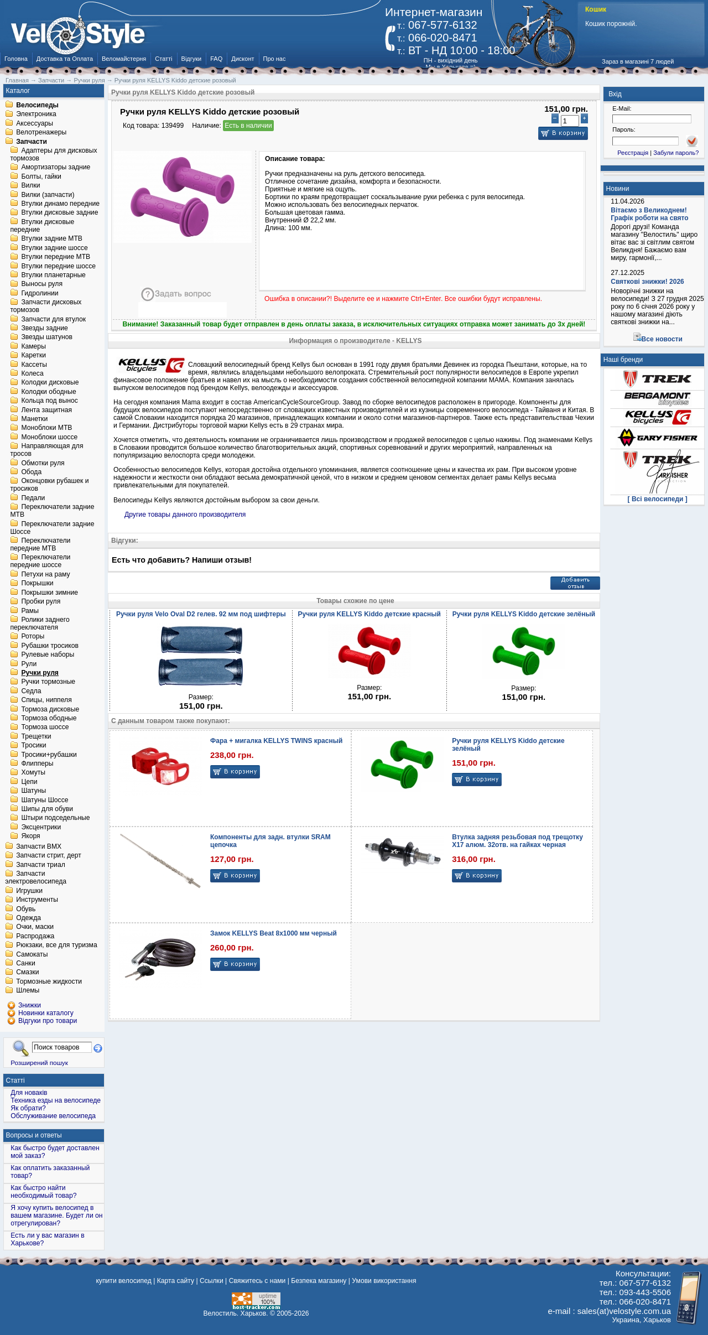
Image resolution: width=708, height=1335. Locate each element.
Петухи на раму (45, 574)
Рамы (30, 611)
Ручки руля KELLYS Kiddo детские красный (369, 614)
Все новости (662, 339)
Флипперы (37, 763)
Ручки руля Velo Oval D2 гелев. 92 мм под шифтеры (201, 614)
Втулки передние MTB (55, 257)
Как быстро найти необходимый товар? (43, 1191)
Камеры (33, 346)
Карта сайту (175, 1281)
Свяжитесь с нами (257, 1281)
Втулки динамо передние (60, 203)
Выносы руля (42, 284)
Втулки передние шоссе (58, 266)
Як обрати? (28, 1108)
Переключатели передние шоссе (40, 561)
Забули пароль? (676, 152)
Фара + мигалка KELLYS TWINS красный (276, 741)
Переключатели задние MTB (52, 511)
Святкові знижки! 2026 (647, 281)
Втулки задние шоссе (54, 248)
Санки (25, 963)
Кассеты (34, 364)
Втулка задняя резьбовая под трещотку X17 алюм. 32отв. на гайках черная (517, 841)
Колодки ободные (48, 392)
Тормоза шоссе (45, 727)
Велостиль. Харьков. (236, 1313)
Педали (33, 498)
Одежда (28, 918)
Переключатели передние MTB (40, 544)
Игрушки (29, 891)
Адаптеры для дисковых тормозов (53, 154)
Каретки (33, 356)
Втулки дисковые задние (59, 213)
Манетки (34, 419)
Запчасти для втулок (53, 319)
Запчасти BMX (38, 846)
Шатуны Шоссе (44, 800)
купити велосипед (123, 1281)
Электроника (36, 114)
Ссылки (211, 1281)
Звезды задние (44, 328)
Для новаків (29, 1093)
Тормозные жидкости (49, 981)
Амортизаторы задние (55, 168)
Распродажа (35, 936)
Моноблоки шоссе (49, 437)
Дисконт (242, 58)
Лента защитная (46, 410)
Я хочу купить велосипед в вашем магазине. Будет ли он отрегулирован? (56, 1215)
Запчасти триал (40, 865)
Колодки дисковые (50, 383)
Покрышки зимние (49, 592)
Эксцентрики (41, 827)
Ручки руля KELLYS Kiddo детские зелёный (523, 614)
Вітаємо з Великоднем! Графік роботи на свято (649, 214)
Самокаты (32, 954)
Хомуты (33, 773)
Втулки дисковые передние (42, 225)
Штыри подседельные (55, 818)
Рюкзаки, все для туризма (56, 945)
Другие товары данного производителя (185, 514)
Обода (31, 472)
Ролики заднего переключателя (39, 623)
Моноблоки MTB (46, 428)
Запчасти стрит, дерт (48, 856)
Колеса (32, 373)
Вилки (30, 186)
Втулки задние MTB (51, 239)
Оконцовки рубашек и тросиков (49, 485)
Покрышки (37, 584)
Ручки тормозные (48, 682)
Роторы (32, 637)
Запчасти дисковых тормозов (45, 306)
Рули (29, 664)
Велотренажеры (41, 133)
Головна (16, 58)
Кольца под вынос (49, 401)
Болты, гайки (41, 176)
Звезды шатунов (46, 337)
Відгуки (191, 58)
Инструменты (37, 900)
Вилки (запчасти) (47, 195)
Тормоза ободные (48, 718)
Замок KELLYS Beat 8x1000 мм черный (273, 933)
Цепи (29, 782)
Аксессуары (34, 123)
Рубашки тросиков (50, 646)
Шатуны (33, 791)
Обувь (25, 909)
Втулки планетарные (53, 275)
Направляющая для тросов (46, 450)
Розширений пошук (39, 1062)
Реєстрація (632, 152)
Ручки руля (40, 673)
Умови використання (384, 1281)
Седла (31, 691)
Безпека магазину (318, 1281)
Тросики (33, 746)
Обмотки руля (42, 463)
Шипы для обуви (47, 809)
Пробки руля (40, 602)
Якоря (30, 836)
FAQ (216, 58)
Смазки (27, 972)
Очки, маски (35, 927)
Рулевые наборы (47, 655)
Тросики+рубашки (49, 755)
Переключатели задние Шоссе (52, 528)
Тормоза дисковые (50, 709)
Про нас (274, 58)
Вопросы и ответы (34, 1135)
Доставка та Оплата (65, 58)
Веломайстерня (124, 58)
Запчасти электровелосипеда (35, 878)
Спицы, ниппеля (46, 700)
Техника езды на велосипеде (56, 1100)
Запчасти (31, 142)
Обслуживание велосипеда (53, 1116)
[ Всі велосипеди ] (658, 499)
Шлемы (27, 991)
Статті (163, 58)
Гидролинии (39, 293)
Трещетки (36, 736)
